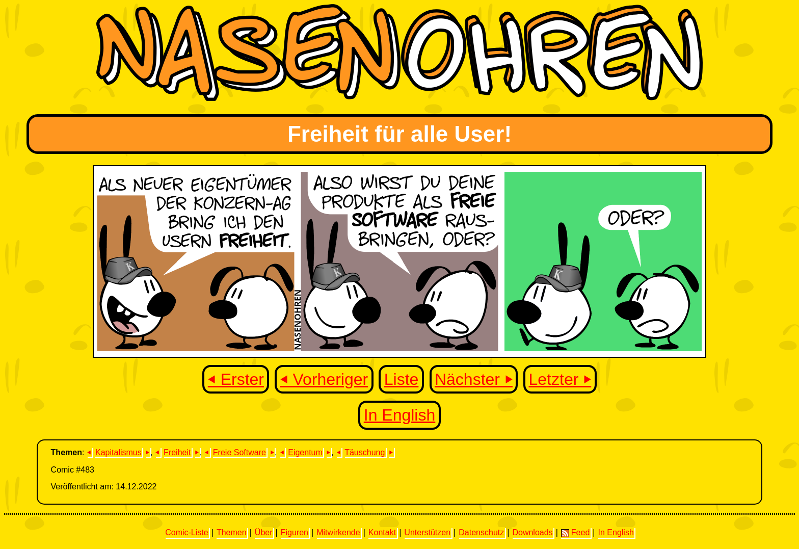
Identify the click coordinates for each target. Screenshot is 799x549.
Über (264, 532)
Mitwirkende (338, 532)
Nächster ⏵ (474, 379)
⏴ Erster (236, 379)
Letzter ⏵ (560, 379)
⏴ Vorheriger (324, 379)
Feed (575, 532)
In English (400, 415)
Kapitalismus (118, 452)
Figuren (294, 532)
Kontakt (382, 532)
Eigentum (305, 452)
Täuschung (364, 452)
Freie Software (239, 452)
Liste (401, 379)
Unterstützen (427, 532)
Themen (232, 532)
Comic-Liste (186, 532)
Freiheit (177, 452)
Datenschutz (481, 532)
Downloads (532, 532)
